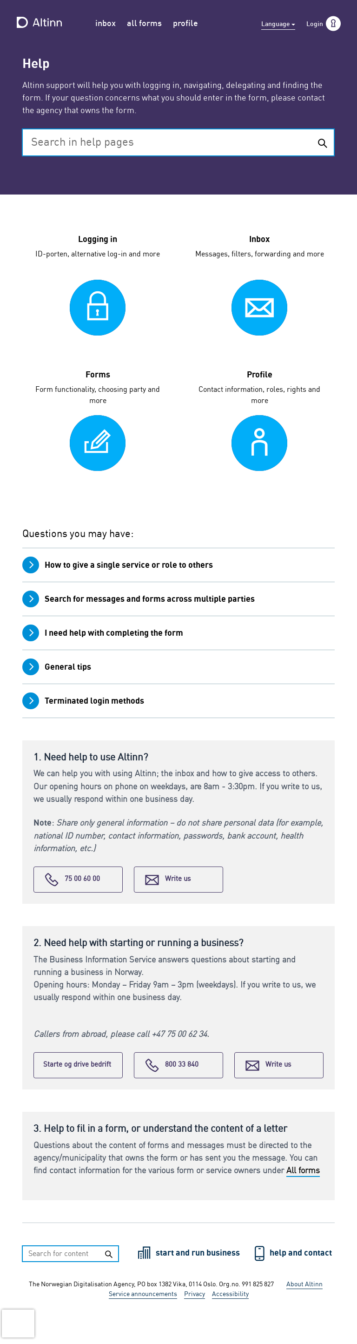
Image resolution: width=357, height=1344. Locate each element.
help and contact (301, 1253)
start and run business (199, 1253)
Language (276, 24)
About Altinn (304, 1284)
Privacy (194, 1294)
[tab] (178, 565)
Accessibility (230, 1294)
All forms (303, 1171)
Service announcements (143, 1294)
